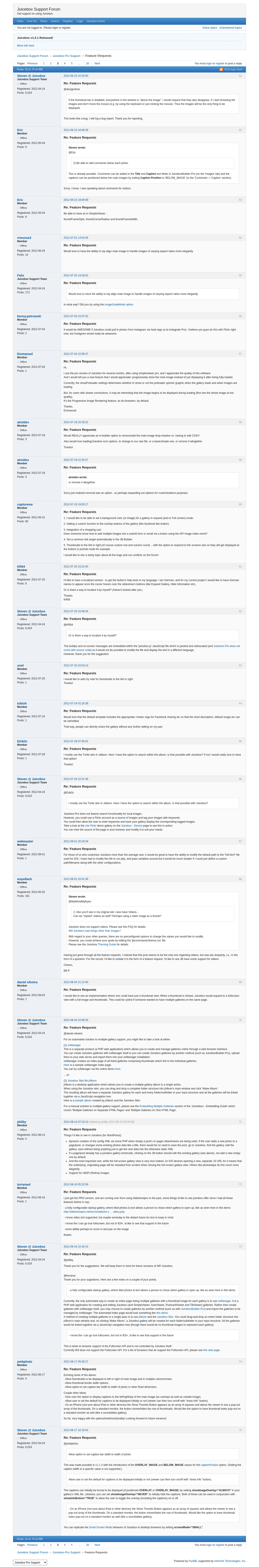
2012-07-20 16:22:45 (76, 566)
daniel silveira (27, 982)
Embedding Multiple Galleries (157, 1106)
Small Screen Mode (100, 1527)
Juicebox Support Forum (38, 9)
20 (87, 63)
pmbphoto (24, 1361)
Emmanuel (25, 354)
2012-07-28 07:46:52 (76, 741)
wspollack (24, 879)
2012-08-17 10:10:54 (76, 1430)
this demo (162, 1312)
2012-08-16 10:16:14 (76, 1246)
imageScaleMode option (119, 304)
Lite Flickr (90, 825)
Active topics (209, 27)
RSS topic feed (233, 69)
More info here (25, 45)
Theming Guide (107, 944)
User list (32, 21)
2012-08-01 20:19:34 (76, 841)
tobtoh (22, 703)
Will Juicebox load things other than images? (95, 930)
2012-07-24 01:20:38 (76, 703)
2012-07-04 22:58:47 (76, 353)
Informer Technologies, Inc (229, 1561)
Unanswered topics (230, 27)
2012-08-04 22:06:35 (76, 1020)
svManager (74, 1045)
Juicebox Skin (76, 1080)
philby (21, 1122)
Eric (20, 130)
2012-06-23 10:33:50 (76, 75)
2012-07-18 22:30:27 (76, 459)
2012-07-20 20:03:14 (76, 665)
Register (68, 21)
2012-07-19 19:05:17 (76, 504)
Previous (32, 63)
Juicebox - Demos (131, 825)
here (117, 1069)
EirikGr (22, 741)
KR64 (21, 566)
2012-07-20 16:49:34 (76, 611)
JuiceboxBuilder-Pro (193, 1308)
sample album (83, 1100)
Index (20, 21)
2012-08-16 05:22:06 (76, 1184)
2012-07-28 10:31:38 (76, 779)
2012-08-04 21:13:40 (76, 982)
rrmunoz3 (24, 238)
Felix (20, 275)
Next (97, 63)
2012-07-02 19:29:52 (76, 275)
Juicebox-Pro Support (66, 56)
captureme (25, 504)
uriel (20, 665)
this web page (211, 1350)
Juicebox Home (96, 21)
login (209, 63)
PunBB (193, 1561)
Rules (43, 21)
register (220, 63)
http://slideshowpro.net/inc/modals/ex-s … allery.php (94, 1211)
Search (55, 21)
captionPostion (209, 1465)
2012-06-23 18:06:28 (76, 130)
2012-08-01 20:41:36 (76, 879)
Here (66, 1065)
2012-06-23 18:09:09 (76, 199)
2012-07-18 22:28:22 (76, 422)
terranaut (24, 1184)
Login (79, 21)
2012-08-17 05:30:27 (76, 1361)
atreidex (23, 422)
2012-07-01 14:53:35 (76, 237)
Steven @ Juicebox (31, 76)
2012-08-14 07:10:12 (76, 1121)
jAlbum (92, 1080)
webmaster (25, 841)
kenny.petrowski (29, 316)
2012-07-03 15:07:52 (76, 316)
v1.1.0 (99, 1465)
